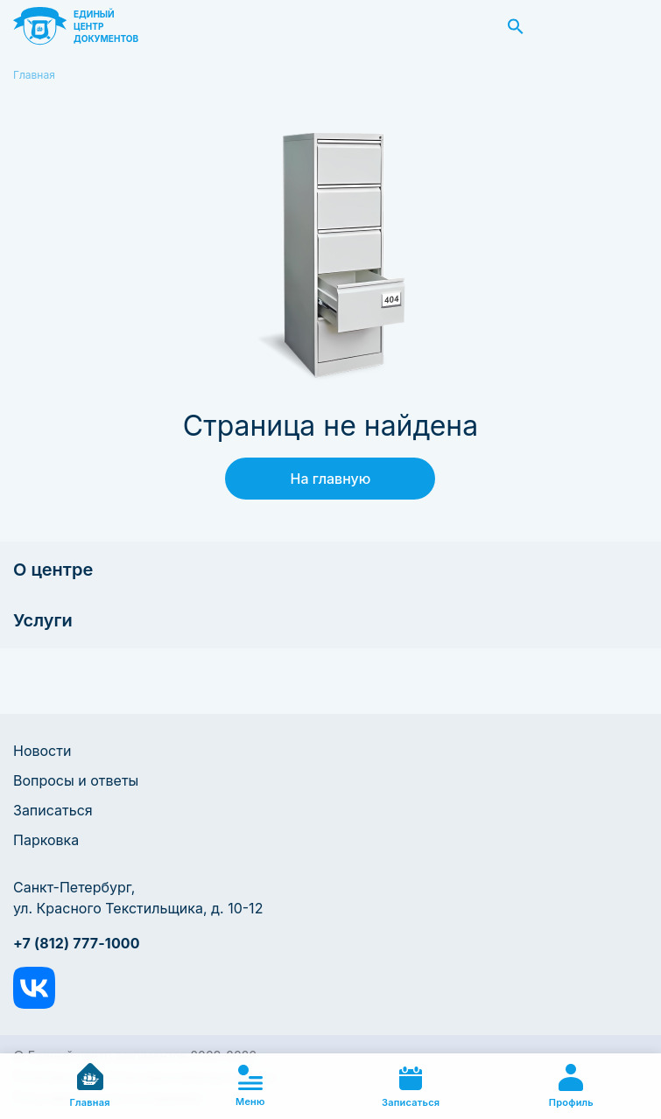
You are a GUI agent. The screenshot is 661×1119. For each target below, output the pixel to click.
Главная (34, 74)
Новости (42, 750)
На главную (331, 478)
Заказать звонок (628, 26)
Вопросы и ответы (75, 780)
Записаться (53, 810)
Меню (250, 1086)
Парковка (46, 840)
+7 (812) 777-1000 (76, 943)
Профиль (571, 1086)
